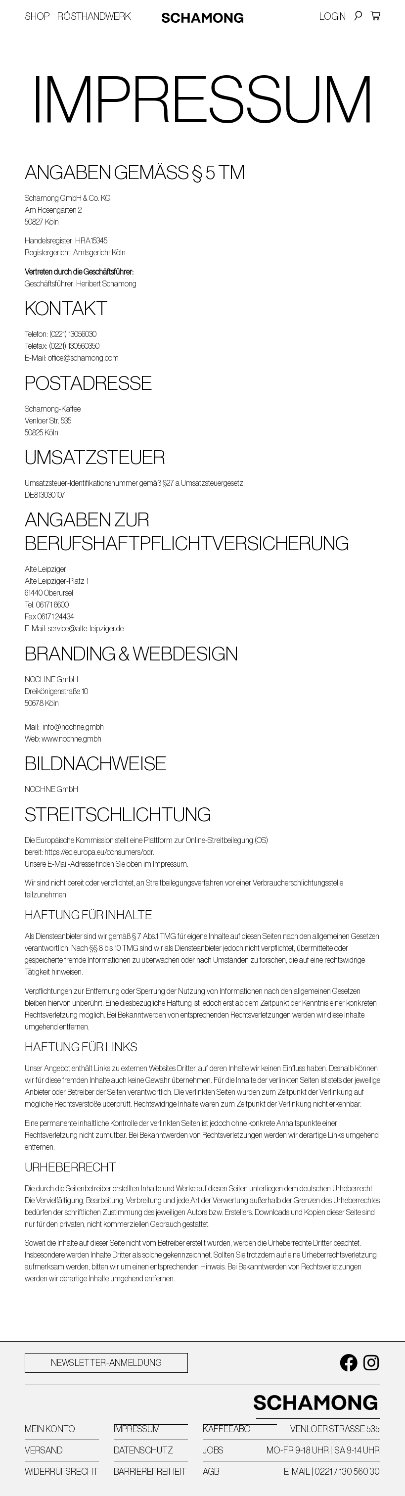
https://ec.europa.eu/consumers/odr (99, 851)
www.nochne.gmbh (71, 738)
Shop (37, 16)
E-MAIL (297, 1472)
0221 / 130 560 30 (347, 1472)
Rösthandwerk (94, 16)
